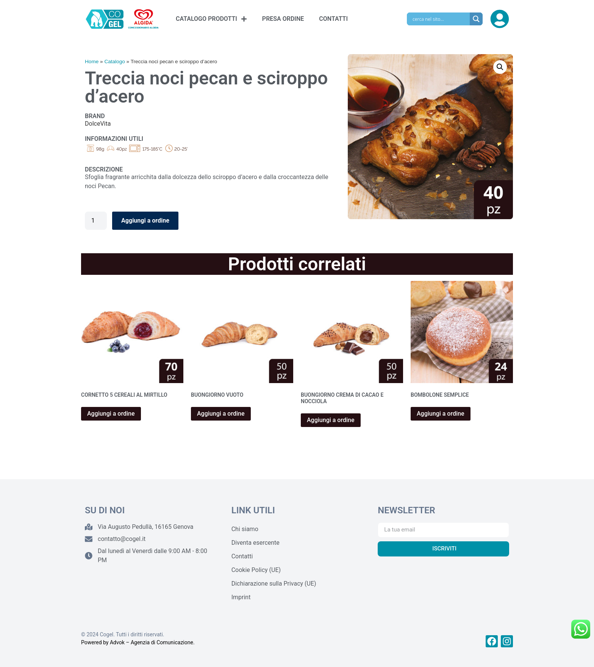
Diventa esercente (255, 542)
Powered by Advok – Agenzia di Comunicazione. (138, 642)
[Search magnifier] (476, 18)
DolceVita (98, 123)
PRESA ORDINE (283, 18)
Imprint (241, 597)
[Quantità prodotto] (96, 221)
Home (91, 61)
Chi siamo (244, 529)
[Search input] (440, 18)
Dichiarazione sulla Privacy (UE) (273, 583)
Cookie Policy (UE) (256, 569)
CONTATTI (333, 18)
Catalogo (114, 61)
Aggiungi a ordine (145, 220)
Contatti (242, 556)
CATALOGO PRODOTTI (211, 19)
